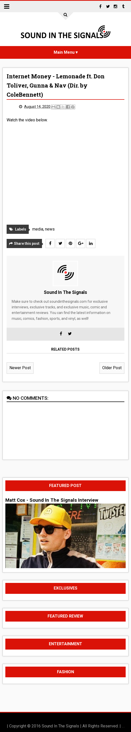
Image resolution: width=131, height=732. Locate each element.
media (37, 229)
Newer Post (20, 367)
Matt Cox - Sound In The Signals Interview (51, 500)
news (50, 229)
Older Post (112, 367)
